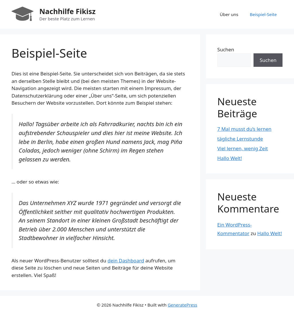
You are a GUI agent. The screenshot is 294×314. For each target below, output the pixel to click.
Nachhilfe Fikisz (67, 11)
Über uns (229, 14)
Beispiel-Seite (263, 14)
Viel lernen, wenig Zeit (242, 148)
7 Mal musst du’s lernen (244, 129)
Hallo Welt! (229, 158)
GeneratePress (182, 305)
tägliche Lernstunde (240, 138)
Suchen (225, 49)
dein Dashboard (125, 260)
